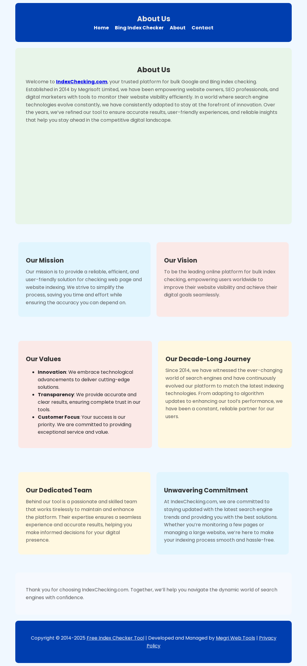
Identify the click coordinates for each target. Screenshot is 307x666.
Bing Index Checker (139, 27)
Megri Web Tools (235, 638)
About (178, 27)
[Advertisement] (153, 169)
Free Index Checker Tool (115, 638)
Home (101, 27)
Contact (202, 27)
